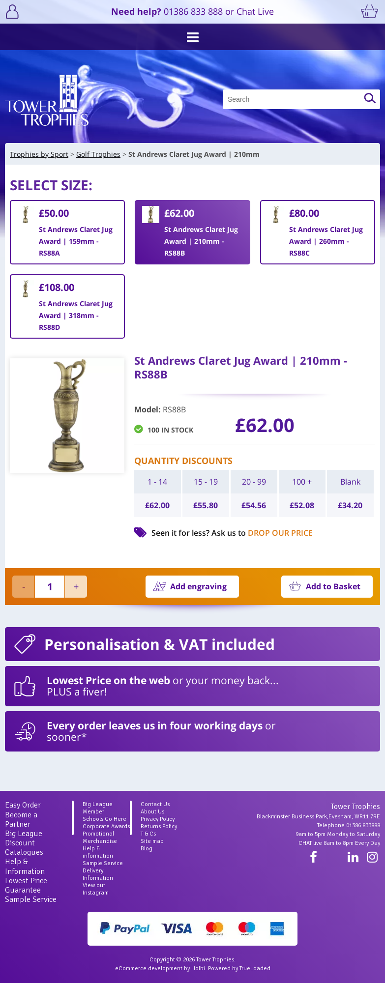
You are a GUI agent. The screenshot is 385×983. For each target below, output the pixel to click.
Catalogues (24, 852)
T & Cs (148, 834)
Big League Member (98, 808)
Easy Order (23, 805)
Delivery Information (98, 874)
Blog (146, 848)
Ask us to (262, 532)
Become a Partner (21, 819)
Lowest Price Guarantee (26, 885)
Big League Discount (23, 838)
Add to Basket (333, 586)
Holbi (198, 968)
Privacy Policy (158, 819)
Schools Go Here (104, 819)
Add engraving (198, 586)
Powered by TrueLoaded (239, 968)
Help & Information (25, 866)
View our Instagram (96, 889)
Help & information (98, 852)
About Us (152, 811)
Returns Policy (159, 826)
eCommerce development (148, 968)
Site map (152, 841)
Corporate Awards (106, 826)
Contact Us (155, 804)
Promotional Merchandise (100, 837)
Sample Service (31, 899)
